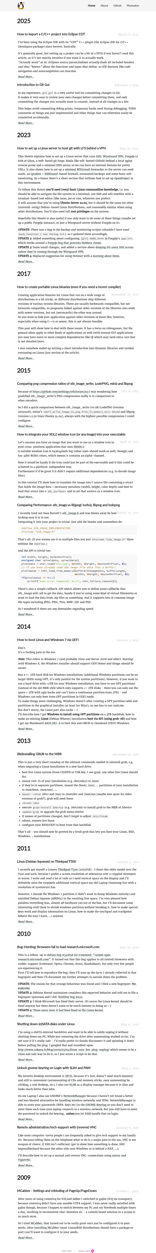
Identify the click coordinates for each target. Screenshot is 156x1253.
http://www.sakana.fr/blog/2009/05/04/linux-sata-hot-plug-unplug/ (63, 1046)
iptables (36, 174)
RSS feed (66, 1247)
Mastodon (133, 5)
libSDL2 (79, 446)
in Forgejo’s (106, 238)
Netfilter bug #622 (70, 994)
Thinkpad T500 (68, 866)
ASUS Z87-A (52, 720)
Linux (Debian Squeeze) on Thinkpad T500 (46, 858)
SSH (98, 156)
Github (117, 5)
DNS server (63, 165)
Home (91, 5)
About (104, 5)
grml (97, 769)
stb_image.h (70, 513)
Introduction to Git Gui (33, 84)
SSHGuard (51, 174)
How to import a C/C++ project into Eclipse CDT (51, 34)
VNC (125, 1136)
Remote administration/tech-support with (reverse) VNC (56, 1124)
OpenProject (122, 178)
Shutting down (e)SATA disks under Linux (45, 1021)
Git (118, 93)
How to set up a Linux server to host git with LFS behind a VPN (61, 148)
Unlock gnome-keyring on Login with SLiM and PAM (53, 1065)
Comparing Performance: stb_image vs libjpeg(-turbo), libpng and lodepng (68, 505)
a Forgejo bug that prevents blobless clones (73, 243)
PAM (88, 1110)
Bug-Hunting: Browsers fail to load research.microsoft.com (58, 944)
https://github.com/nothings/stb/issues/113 (60, 391)
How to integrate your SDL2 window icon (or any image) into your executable (71, 434)
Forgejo (130, 156)
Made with (86, 1247)
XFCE (68, 1073)
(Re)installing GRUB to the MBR (39, 751)
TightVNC (24, 1157)
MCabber (36, 1220)
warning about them (106, 256)
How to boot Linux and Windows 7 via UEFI (48, 637)
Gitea (30, 160)
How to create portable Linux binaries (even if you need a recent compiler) (69, 287)
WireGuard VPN (113, 156)
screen (128, 1209)
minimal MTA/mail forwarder (84, 169)
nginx (128, 160)
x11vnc (116, 1152)
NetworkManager (74, 1093)
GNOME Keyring (95, 1101)
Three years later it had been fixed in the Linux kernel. (68, 1007)
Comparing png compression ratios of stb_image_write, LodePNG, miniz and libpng (75, 383)
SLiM (72, 1081)
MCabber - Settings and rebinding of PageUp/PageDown (57, 1187)
